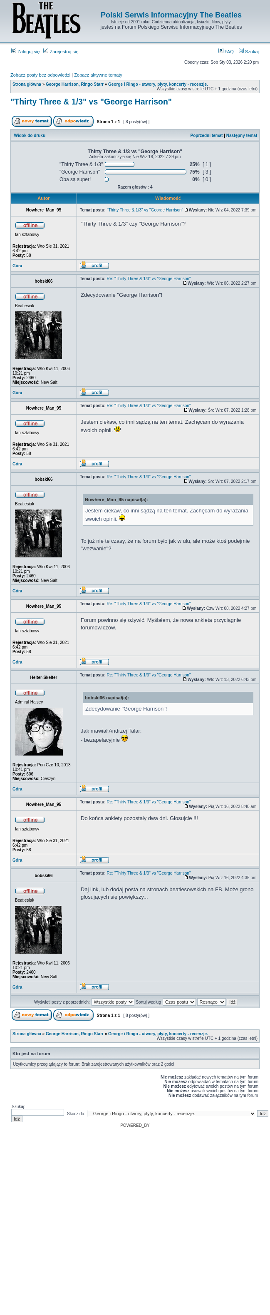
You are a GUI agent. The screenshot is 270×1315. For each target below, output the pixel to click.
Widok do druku (29, 135)
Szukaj (249, 51)
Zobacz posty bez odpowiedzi (40, 74)
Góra (17, 265)
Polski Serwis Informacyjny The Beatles (171, 15)
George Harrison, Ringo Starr (75, 84)
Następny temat (241, 135)
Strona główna (26, 84)
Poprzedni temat (207, 135)
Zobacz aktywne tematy (98, 74)
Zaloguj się (25, 51)
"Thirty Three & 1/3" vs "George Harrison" (91, 101)
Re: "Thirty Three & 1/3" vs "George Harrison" (149, 278)
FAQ (226, 51)
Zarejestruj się (60, 51)
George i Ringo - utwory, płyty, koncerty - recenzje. (158, 84)
